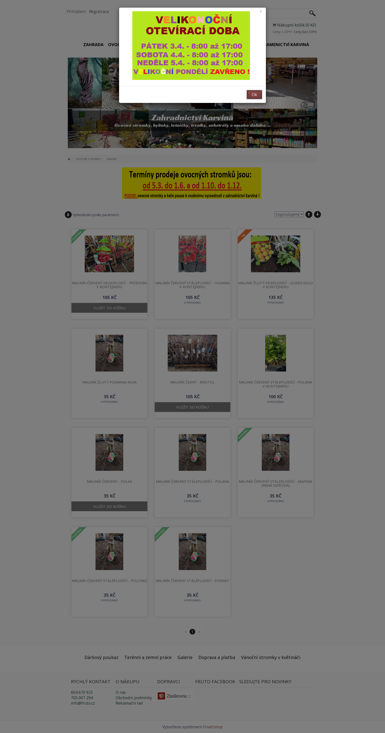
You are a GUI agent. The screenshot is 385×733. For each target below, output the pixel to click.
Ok (254, 94)
